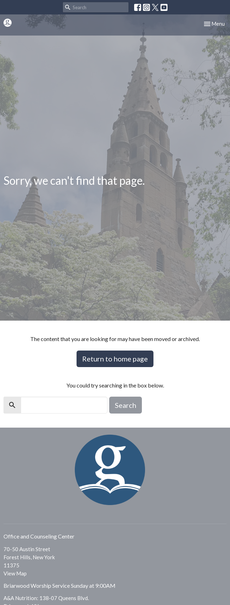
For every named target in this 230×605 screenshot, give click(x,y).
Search (125, 405)
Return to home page (115, 358)
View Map (15, 573)
